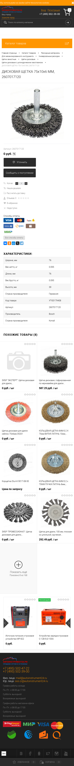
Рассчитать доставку (14, 193)
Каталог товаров (37, 43)
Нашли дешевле (12, 188)
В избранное (11, 203)
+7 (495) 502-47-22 (16, 668)
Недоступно (10, 207)
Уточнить (20, 162)
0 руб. (10, 153)
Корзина (50, 762)
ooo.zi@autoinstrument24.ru (31, 681)
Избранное (24, 762)
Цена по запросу (12, 489)
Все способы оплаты (14, 237)
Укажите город (8, 17)
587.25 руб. (48, 388)
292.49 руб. (48, 539)
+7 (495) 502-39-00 (49, 14)
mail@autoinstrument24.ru (31, 678)
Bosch (52, 314)
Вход (43, 10)
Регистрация (54, 10)
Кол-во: (10, 183)
